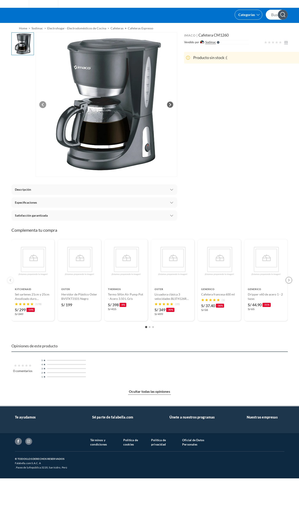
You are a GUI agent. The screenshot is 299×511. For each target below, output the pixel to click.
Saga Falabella (256, 451)
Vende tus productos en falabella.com (117, 437)
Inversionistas (24, 501)
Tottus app (254, 479)
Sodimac (252, 458)
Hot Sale (175, 465)
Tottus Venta (255, 486)
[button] (145, 15)
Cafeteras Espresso (140, 39)
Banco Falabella (257, 437)
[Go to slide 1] (146, 338)
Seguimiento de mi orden (31, 473)
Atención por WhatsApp (31, 445)
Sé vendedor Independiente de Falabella (118, 458)
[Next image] (170, 115)
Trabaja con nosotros (106, 444)
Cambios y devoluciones (31, 466)
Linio (250, 472)
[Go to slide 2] (149, 338)
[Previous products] (10, 291)
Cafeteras (117, 39)
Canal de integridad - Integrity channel (40, 508)
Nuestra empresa (258, 493)
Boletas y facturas (27, 480)
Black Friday (177, 472)
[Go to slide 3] (153, 338)
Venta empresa (102, 451)
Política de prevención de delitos (37, 487)
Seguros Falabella (258, 444)
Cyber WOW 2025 (181, 458)
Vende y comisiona (235, 28)
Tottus (251, 465)
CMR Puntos (178, 444)
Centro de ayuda (26, 452)
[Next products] (289, 291)
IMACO (190, 46)
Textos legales (24, 494)
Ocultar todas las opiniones (149, 402)
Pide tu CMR (178, 451)
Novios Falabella (180, 437)
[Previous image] (42, 115)
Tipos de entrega (26, 459)
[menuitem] (203, 28)
